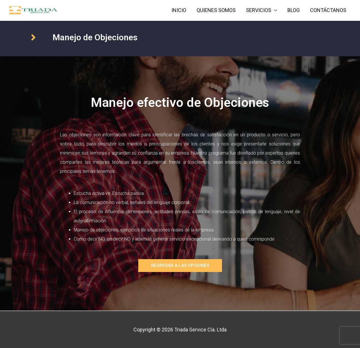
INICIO (178, 10)
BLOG (293, 10)
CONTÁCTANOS (328, 10)
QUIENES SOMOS (216, 10)
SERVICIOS (258, 10)
